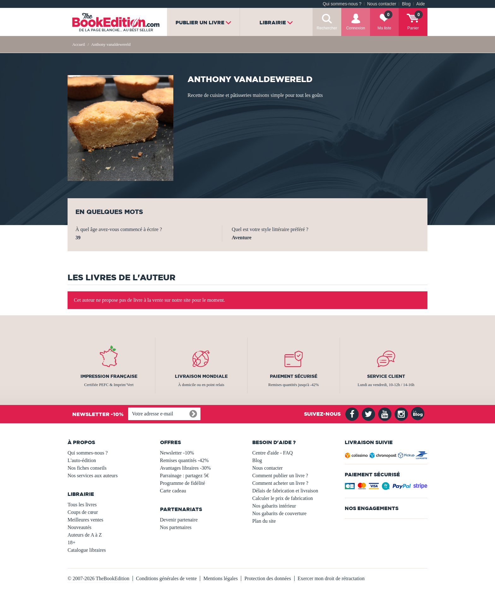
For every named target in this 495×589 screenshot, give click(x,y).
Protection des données (267, 578)
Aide (420, 4)
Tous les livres (82, 504)
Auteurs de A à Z (85, 535)
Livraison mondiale (201, 376)
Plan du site (264, 521)
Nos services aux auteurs (93, 475)
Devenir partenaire (179, 519)
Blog (406, 4)
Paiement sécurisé (293, 376)
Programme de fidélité (182, 483)
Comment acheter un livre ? (280, 483)
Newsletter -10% (177, 452)
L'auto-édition (82, 460)
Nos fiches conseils (87, 468)
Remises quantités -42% (184, 460)
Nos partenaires (176, 527)
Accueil (78, 44)
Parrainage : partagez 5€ (184, 475)
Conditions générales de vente (166, 578)
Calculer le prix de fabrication (282, 498)
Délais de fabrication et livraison (285, 490)
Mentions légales (220, 578)
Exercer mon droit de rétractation (331, 578)
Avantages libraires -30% (185, 468)
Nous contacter (381, 4)
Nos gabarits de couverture (279, 513)
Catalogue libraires (87, 550)
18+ (71, 542)
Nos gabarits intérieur (274, 506)
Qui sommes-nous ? (342, 4)
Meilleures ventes (85, 519)
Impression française (109, 376)
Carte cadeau (173, 490)
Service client (386, 376)
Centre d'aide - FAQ (272, 452)
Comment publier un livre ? (280, 475)
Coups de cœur (83, 512)
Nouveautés (80, 527)
